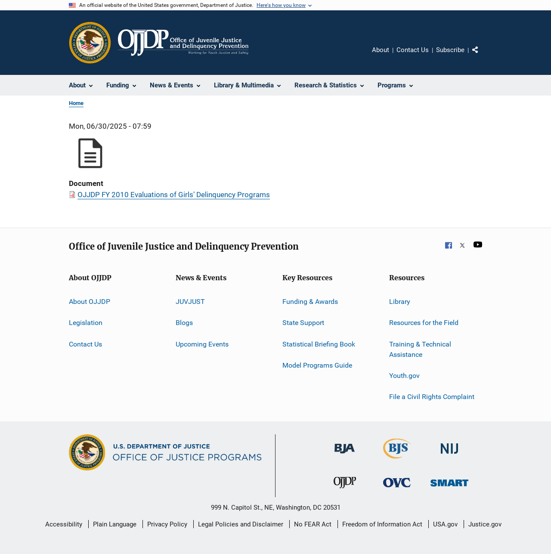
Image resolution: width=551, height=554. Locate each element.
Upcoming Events (202, 344)
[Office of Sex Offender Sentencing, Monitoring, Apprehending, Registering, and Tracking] (449, 488)
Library (399, 301)
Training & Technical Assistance (420, 349)
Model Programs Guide (317, 365)
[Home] (183, 42)
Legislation (85, 323)
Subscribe (450, 50)
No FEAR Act (312, 524)
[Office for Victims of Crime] (397, 489)
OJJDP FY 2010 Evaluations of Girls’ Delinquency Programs (173, 194)
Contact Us (412, 50)
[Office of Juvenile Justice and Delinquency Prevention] (345, 490)
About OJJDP (89, 301)
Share (482, 56)
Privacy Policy (167, 524)
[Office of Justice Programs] (90, 43)
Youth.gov (404, 375)
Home (76, 103)
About (380, 50)
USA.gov (445, 524)
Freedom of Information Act (382, 524)
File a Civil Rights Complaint (431, 397)
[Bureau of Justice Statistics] (397, 460)
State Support (303, 323)
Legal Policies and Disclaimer (240, 524)
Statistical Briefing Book (318, 344)
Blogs (184, 323)
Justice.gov (484, 524)
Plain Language (114, 524)
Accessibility (63, 524)
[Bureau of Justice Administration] (344, 455)
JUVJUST (190, 301)
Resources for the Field (423, 323)
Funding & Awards (310, 301)
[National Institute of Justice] (449, 455)
